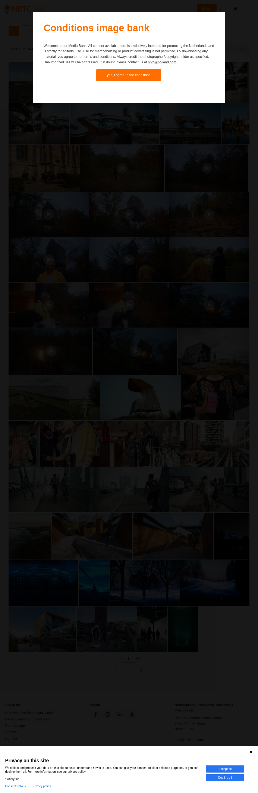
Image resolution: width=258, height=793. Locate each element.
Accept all (225, 769)
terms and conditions (99, 56)
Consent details (15, 786)
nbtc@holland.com (162, 62)
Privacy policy (42, 786)
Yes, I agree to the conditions (129, 75)
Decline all (225, 777)
